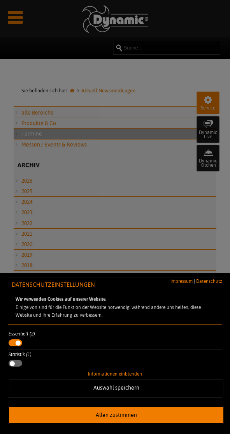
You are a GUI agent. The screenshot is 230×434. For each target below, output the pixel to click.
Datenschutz (209, 281)
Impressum (181, 281)
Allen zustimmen (116, 414)
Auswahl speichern (116, 387)
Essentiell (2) (22, 334)
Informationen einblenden (115, 374)
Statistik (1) (20, 354)
